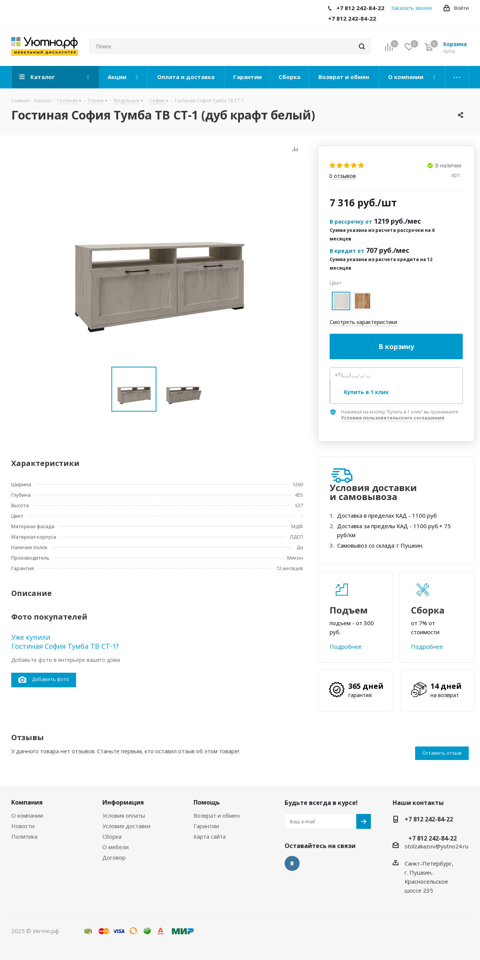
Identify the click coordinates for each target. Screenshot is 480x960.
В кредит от (347, 250)
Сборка (112, 836)
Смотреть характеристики (363, 321)
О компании (27, 815)
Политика (24, 836)
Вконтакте (292, 863)
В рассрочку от (351, 221)
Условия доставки (126, 826)
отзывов (342, 176)
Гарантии (206, 826)
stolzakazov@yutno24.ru (436, 846)
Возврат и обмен (217, 815)
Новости (22, 826)
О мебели (115, 847)
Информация (123, 802)
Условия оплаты (123, 815)
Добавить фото (43, 680)
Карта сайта (210, 836)
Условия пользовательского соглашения (392, 418)
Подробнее (346, 646)
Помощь (207, 802)
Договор (114, 857)
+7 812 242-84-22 (429, 819)
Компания (27, 802)
